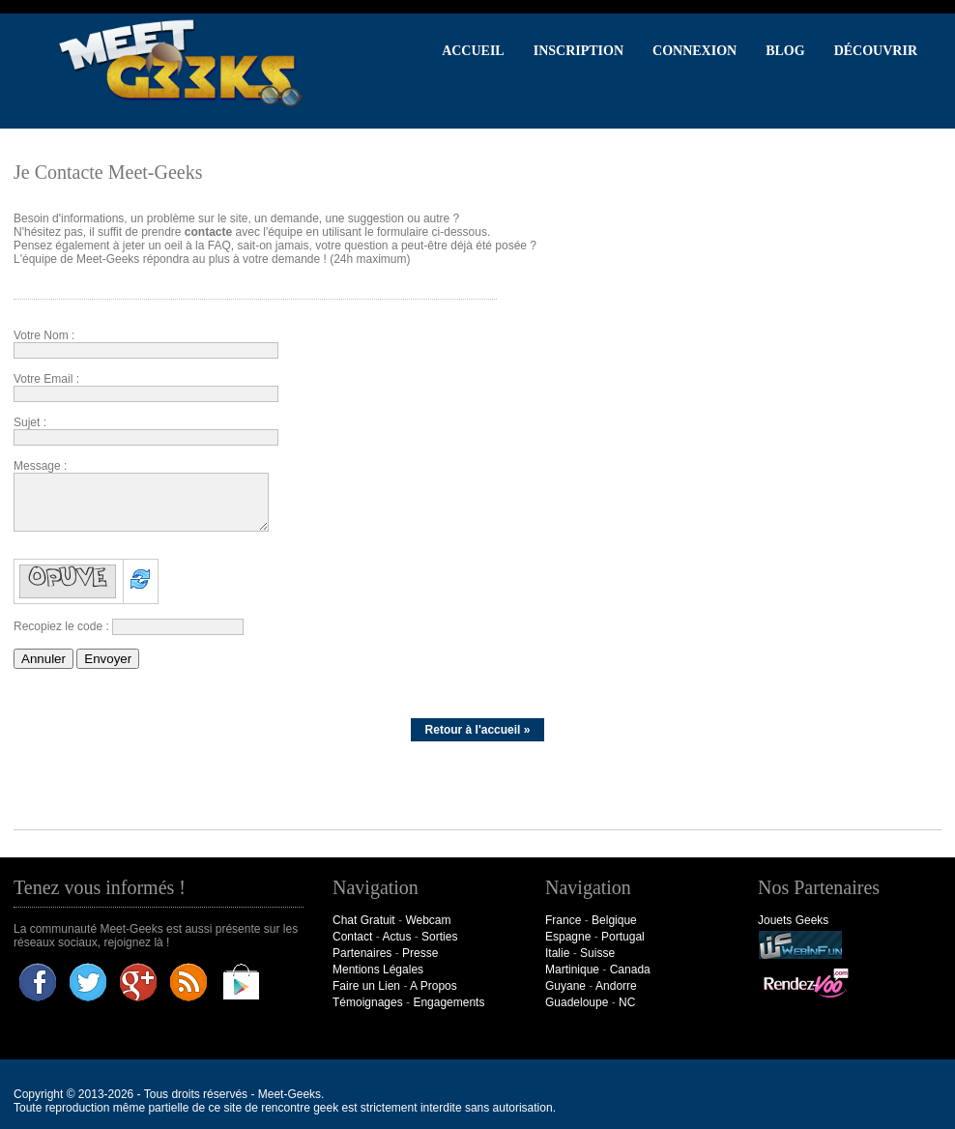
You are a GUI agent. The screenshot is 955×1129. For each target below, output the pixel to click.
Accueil (473, 50)
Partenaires (362, 953)
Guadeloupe (576, 1002)
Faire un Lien (366, 986)
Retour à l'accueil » (478, 730)
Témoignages (368, 1002)
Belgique (614, 920)
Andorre (616, 986)
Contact (352, 936)
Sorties (439, 936)
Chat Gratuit (364, 920)
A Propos (433, 986)
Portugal (623, 936)
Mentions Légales (378, 969)
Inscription (578, 50)
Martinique (572, 969)
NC (627, 1002)
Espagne (568, 936)
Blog (785, 50)
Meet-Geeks (289, 1094)
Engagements (448, 1002)
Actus (396, 936)
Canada (630, 969)
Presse (420, 953)
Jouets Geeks (793, 920)
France (563, 920)
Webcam (427, 920)
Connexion (694, 50)
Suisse (597, 953)
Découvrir (875, 50)
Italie (557, 953)
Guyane (565, 986)
